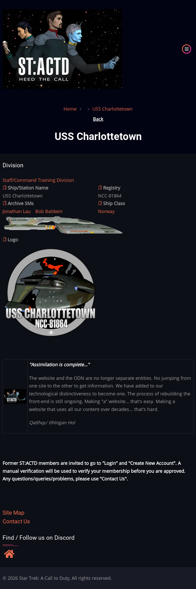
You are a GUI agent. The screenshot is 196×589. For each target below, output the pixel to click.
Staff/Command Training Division (38, 180)
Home (70, 109)
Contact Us (16, 521)
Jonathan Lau (17, 211)
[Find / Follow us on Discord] (9, 554)
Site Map (13, 513)
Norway (106, 211)
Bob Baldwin (49, 211)
